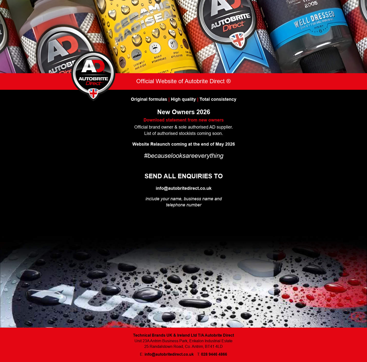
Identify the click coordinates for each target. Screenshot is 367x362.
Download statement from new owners (184, 119)
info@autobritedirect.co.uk (184, 188)
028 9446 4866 (214, 354)
